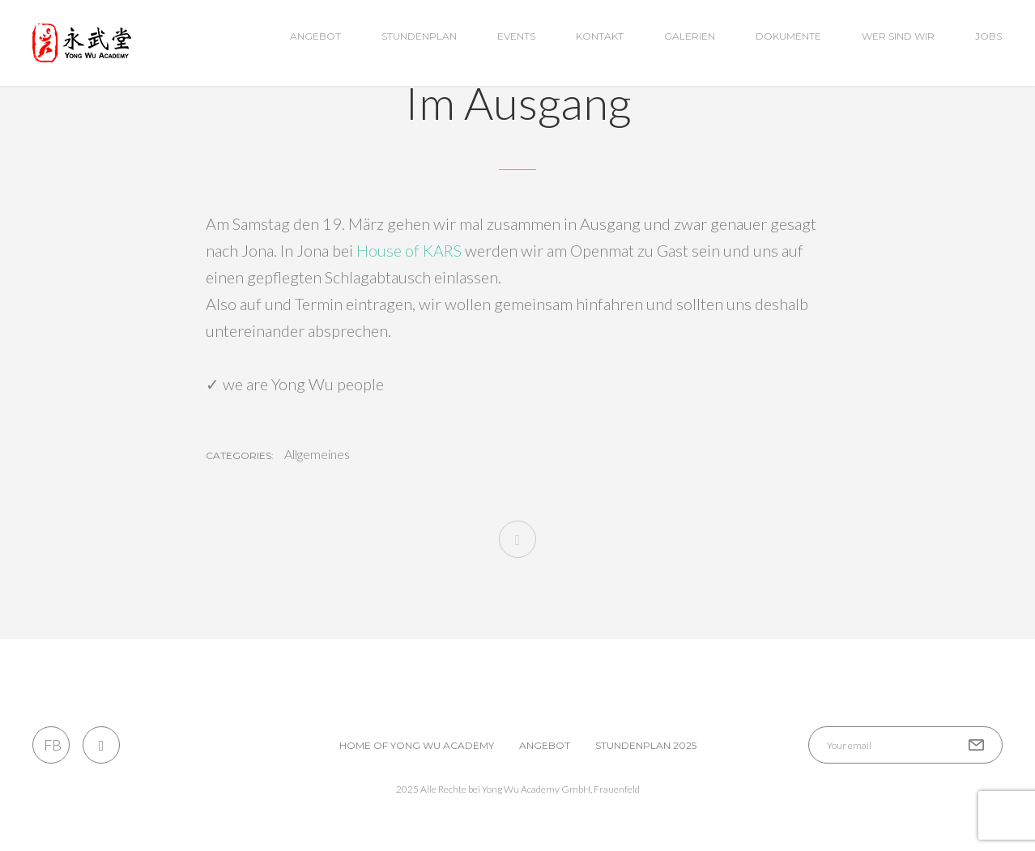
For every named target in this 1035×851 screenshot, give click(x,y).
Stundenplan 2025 (645, 745)
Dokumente (788, 36)
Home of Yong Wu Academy (416, 745)
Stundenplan (419, 36)
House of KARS (409, 250)
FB (51, 745)
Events (516, 36)
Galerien (689, 36)
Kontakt (600, 36)
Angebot (315, 36)
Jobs (988, 36)
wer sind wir (898, 36)
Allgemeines (317, 454)
